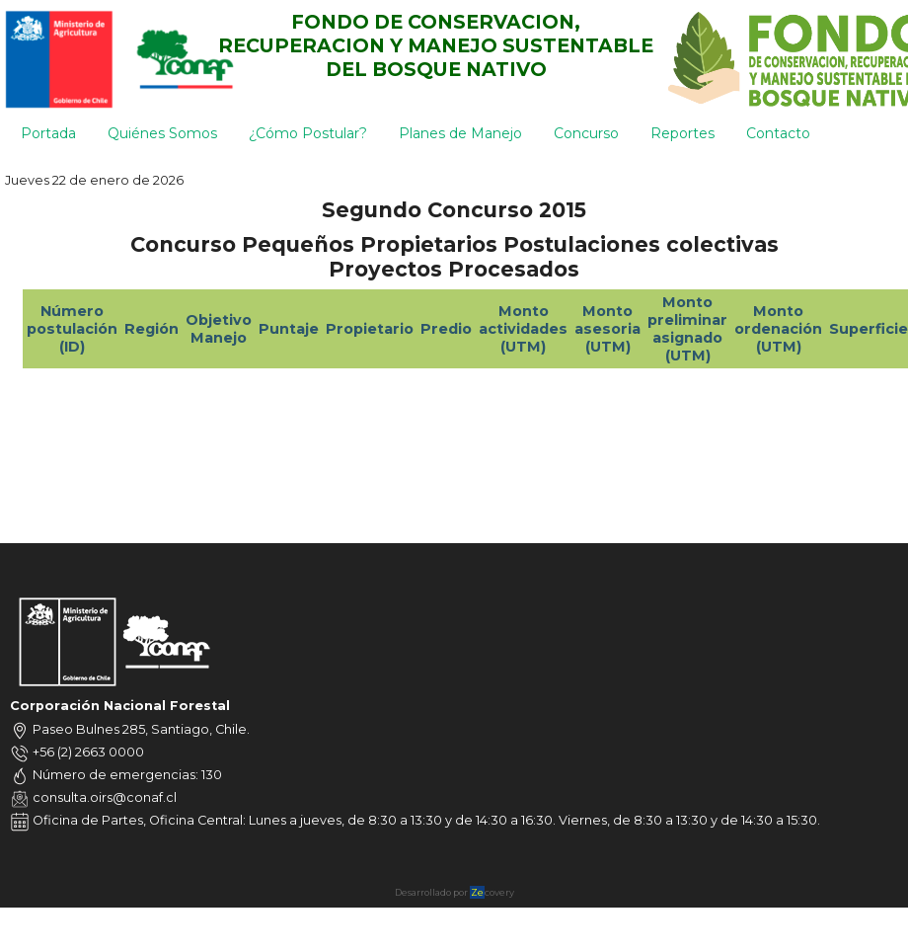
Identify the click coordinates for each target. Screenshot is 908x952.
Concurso (586, 133)
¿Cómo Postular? (308, 133)
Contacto (778, 133)
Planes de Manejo (460, 133)
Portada (48, 133)
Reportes (682, 133)
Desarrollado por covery (454, 892)
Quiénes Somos (162, 133)
